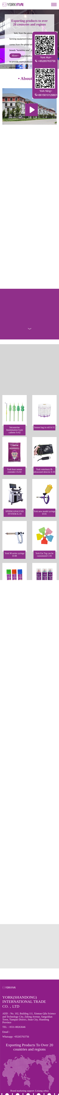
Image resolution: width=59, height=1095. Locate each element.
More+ (15, 55)
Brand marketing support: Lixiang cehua (29, 1057)
